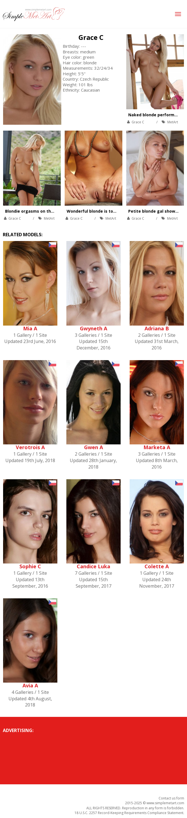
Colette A (157, 566)
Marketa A (156, 447)
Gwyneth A (93, 328)
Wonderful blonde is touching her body (106, 211)
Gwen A (93, 447)
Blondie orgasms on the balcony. (38, 211)
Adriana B (157, 328)
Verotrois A (30, 447)
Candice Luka (93, 566)
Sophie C (30, 566)
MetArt (172, 122)
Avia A (30, 685)
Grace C (90, 37)
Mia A (30, 328)
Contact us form (171, 798)
